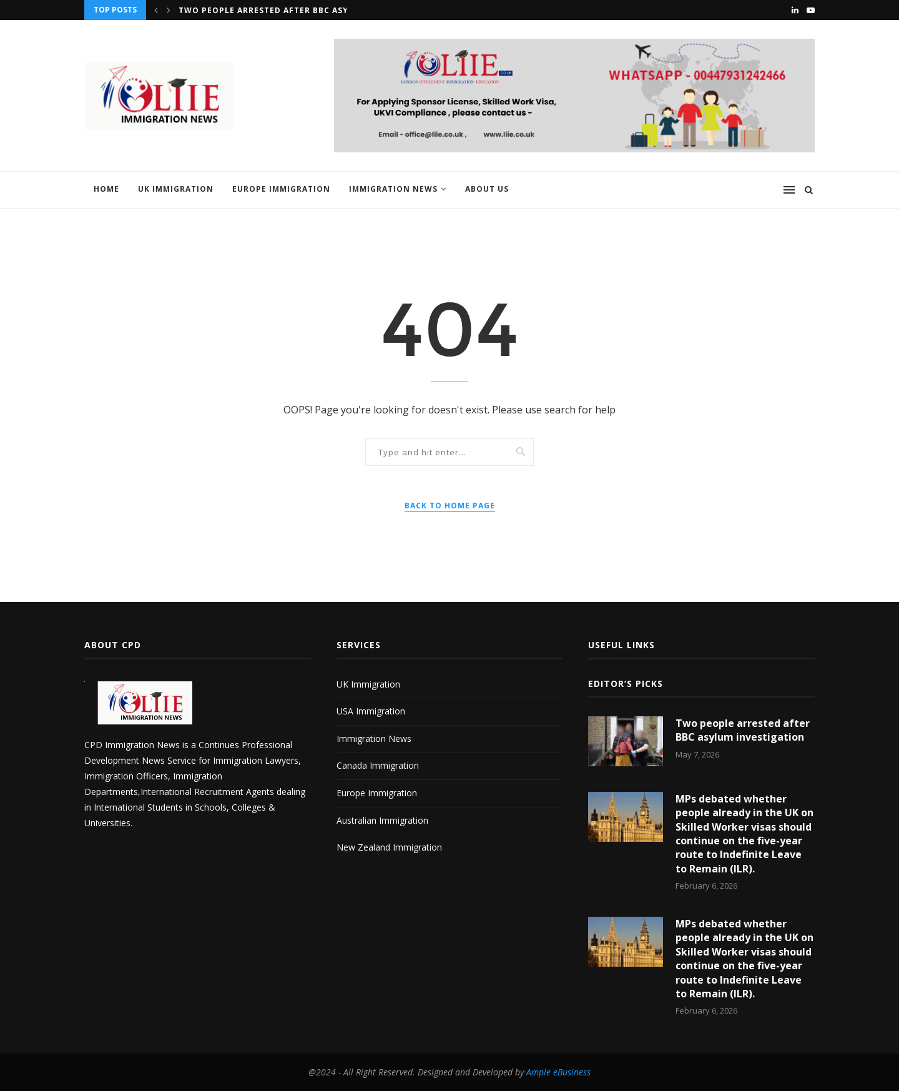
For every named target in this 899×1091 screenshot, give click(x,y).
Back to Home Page (450, 505)
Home (106, 189)
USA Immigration (371, 711)
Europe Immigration (281, 189)
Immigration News (393, 189)
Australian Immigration (382, 820)
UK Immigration (176, 189)
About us (487, 189)
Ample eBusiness (558, 1072)
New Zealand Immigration (389, 847)
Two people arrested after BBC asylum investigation (308, 10)
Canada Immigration (378, 765)
